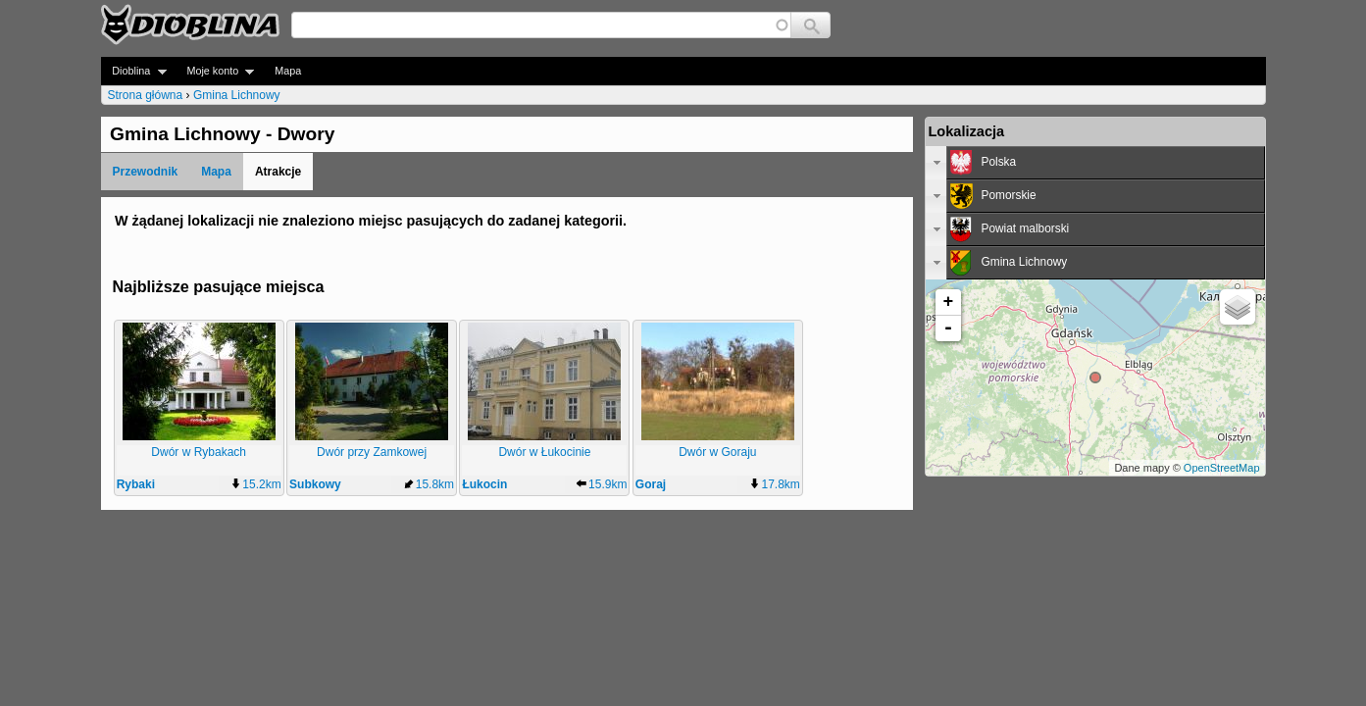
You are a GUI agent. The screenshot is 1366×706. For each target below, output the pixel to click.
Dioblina (134, 71)
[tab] (1095, 162)
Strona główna (145, 95)
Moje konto (215, 71)
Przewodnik (145, 171)
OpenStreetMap (1222, 468)
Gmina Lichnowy (236, 95)
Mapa (288, 70)
